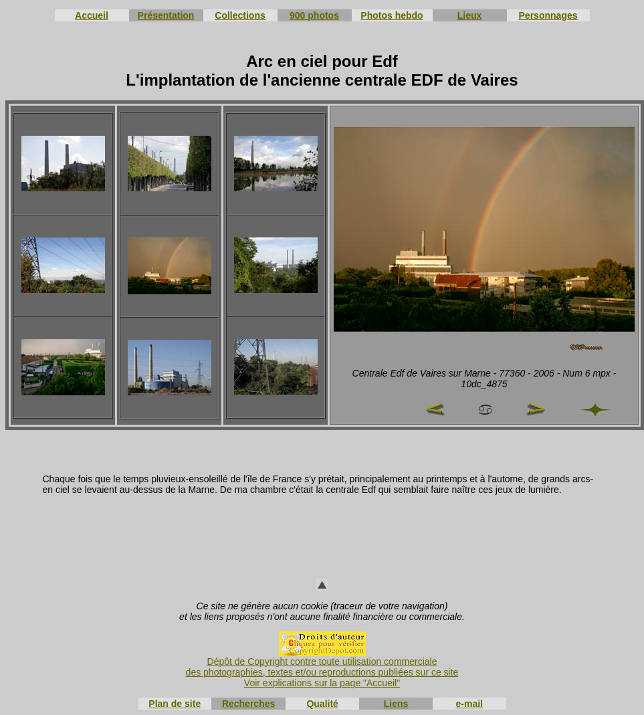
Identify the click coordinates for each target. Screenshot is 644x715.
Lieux (469, 15)
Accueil (91, 15)
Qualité (322, 703)
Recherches (248, 703)
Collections (240, 15)
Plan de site (174, 703)
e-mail (469, 703)
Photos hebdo (391, 15)
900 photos (314, 15)
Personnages (548, 15)
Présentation (166, 15)
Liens (396, 703)
